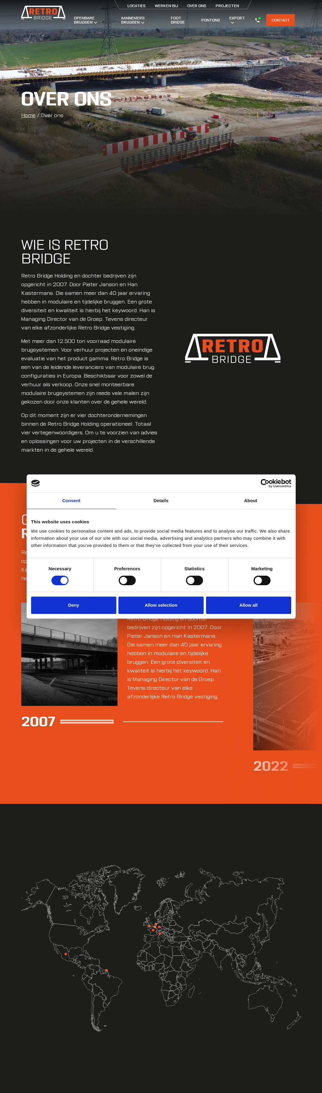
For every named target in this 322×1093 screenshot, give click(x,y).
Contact (280, 20)
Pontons (210, 20)
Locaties (136, 5)
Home (28, 115)
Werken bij (166, 5)
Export (237, 20)
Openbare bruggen (85, 20)
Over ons (196, 5)
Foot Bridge (178, 20)
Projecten (227, 5)
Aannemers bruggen (133, 20)
